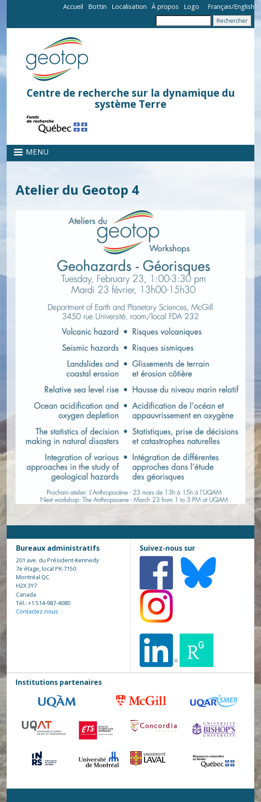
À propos (165, 6)
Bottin (97, 6)
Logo (191, 6)
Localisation (129, 6)
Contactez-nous (37, 611)
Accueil (73, 6)
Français (220, 6)
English (244, 6)
